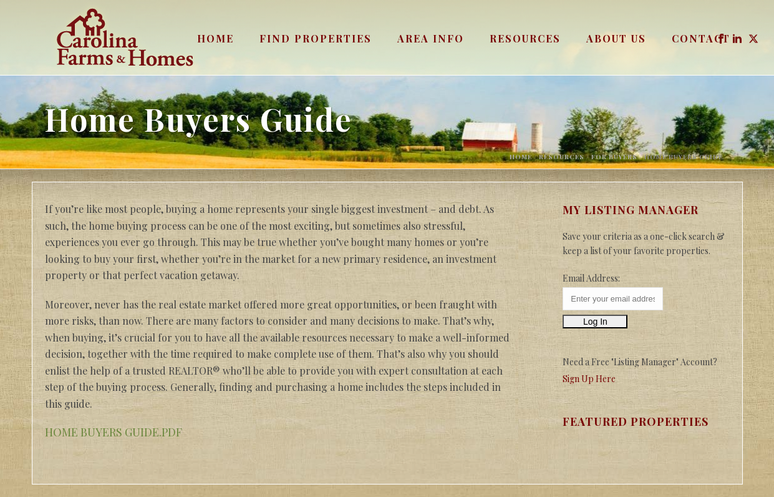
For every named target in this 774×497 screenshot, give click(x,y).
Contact (701, 38)
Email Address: (591, 278)
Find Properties (315, 38)
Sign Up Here (589, 379)
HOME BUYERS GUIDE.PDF (113, 432)
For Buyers (614, 156)
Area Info (430, 38)
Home (215, 38)
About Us (616, 38)
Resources (525, 38)
